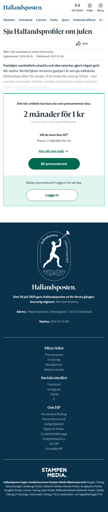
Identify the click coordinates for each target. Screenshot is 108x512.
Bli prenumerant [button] (54, 164)
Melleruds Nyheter (66, 490)
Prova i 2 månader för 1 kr (54, 141)
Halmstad (25, 20)
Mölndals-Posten (86, 490)
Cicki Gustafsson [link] (19, 52)
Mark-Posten (48, 490)
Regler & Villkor (54, 429)
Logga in (52, 195)
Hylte (54, 20)
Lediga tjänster (54, 424)
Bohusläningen (14, 486)
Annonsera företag (54, 414)
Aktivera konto (54, 369)
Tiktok (54, 394)
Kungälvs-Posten (13, 490)
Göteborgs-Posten (33, 486)
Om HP (54, 444)
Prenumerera (54, 355)
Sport (65, 20)
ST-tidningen (22, 494)
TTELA (55, 494)
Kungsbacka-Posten (91, 486)
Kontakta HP (54, 449)
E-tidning (54, 360)
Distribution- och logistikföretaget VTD (81, 494)
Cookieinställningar (54, 434)
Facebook (54, 384)
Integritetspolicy (54, 439)
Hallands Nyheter (53, 486)
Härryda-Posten (71, 486)
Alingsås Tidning (95, 482)
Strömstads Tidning (40, 494)
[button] (100, 8)
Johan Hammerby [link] (42, 52)
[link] (23, 8)
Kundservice (54, 365)
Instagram (54, 389)
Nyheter (9, 20)
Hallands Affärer (84, 20)
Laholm (41, 20)
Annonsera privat (54, 419)
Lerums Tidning (31, 490)
